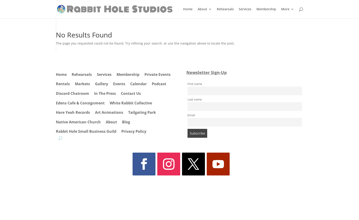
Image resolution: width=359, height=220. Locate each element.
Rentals (63, 83)
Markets (82, 83)
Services (245, 9)
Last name (195, 99)
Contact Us (131, 93)
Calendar (138, 83)
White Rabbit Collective (131, 103)
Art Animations (109, 112)
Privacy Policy (133, 131)
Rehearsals (225, 9)
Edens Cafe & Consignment (80, 103)
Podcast (159, 83)
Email (191, 115)
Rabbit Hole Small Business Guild (86, 131)
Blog (126, 122)
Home (188, 9)
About (202, 9)
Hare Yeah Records (73, 112)
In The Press (105, 93)
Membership (266, 9)
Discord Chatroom (72, 93)
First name (195, 84)
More (285, 9)
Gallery (101, 83)
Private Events (157, 74)
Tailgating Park (142, 112)
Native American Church (78, 122)
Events (119, 83)
